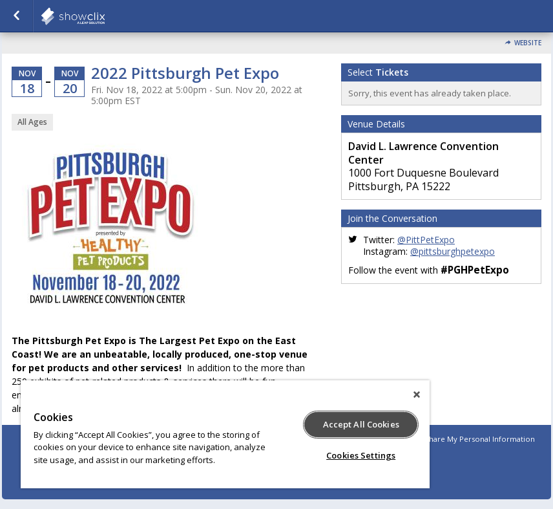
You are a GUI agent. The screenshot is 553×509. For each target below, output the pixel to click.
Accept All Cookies (361, 424)
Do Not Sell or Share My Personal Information (453, 439)
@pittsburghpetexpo (452, 251)
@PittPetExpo (426, 239)
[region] (225, 434)
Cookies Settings (360, 455)
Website (527, 43)
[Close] (417, 394)
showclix (104, 16)
